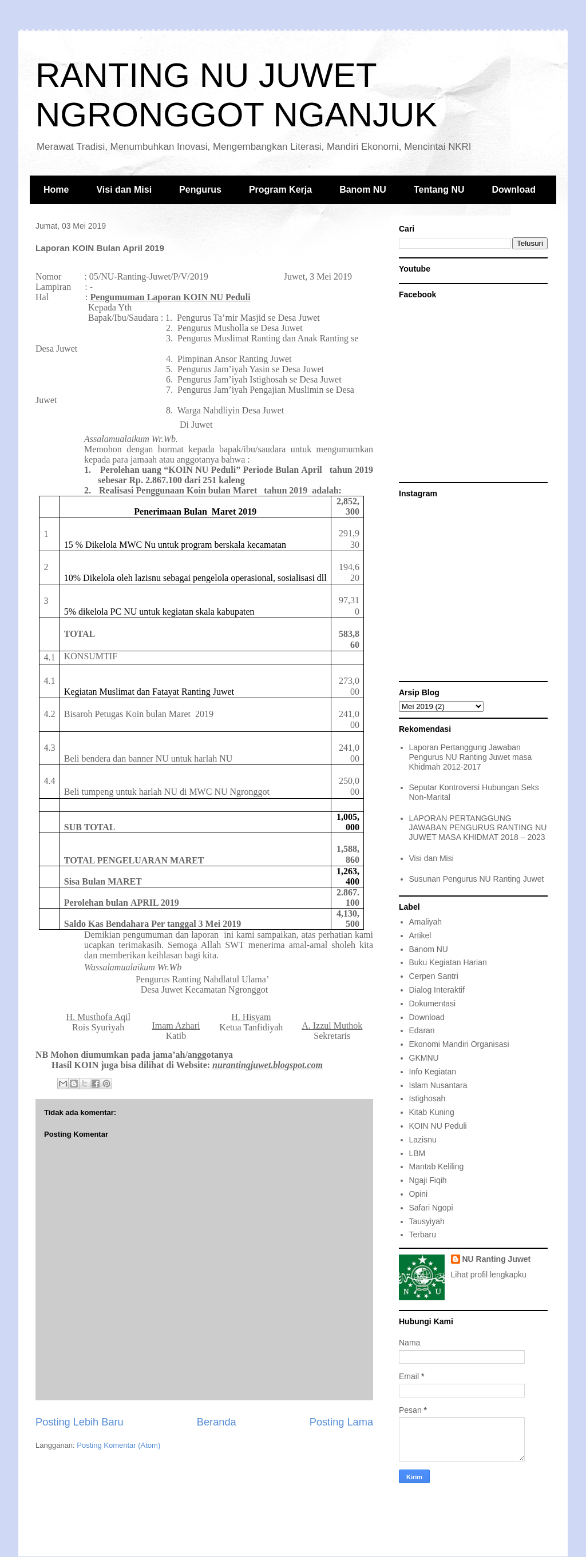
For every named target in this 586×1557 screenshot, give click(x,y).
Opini (418, 1193)
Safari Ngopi (431, 1207)
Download (514, 189)
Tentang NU (439, 189)
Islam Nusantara (438, 1085)
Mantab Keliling (436, 1166)
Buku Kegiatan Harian (448, 962)
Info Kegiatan (433, 1071)
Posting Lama (341, 1422)
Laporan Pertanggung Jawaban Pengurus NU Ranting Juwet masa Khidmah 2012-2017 (470, 757)
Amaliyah (425, 921)
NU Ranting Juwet (496, 1259)
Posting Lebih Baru (79, 1422)
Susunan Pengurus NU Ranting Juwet (476, 878)
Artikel (420, 935)
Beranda (216, 1422)
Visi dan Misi (124, 189)
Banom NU (362, 189)
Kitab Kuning (431, 1112)
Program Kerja (280, 189)
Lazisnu (423, 1139)
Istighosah (427, 1098)
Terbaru (422, 1234)
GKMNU (424, 1057)
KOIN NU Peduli (438, 1125)
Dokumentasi (432, 1003)
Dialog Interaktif (437, 989)
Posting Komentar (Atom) (118, 1445)
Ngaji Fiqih (428, 1180)
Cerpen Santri (433, 976)
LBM (417, 1153)
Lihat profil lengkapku (488, 1274)
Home (56, 189)
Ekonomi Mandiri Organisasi (459, 1044)
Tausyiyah (427, 1221)
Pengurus (200, 189)
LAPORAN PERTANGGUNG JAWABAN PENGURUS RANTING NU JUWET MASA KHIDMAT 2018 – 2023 (478, 828)
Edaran (422, 1030)
